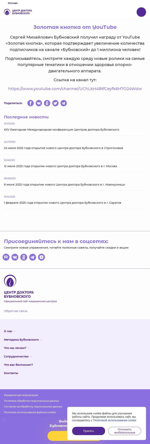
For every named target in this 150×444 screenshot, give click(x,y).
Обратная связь (15, 311)
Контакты (11, 373)
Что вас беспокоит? (18, 365)
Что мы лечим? (17, 348)
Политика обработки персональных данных (31, 400)
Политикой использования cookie (114, 420)
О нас (10, 331)
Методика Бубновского (23, 339)
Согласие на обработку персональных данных (33, 406)
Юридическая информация (21, 395)
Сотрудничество (18, 356)
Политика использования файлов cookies (30, 412)
